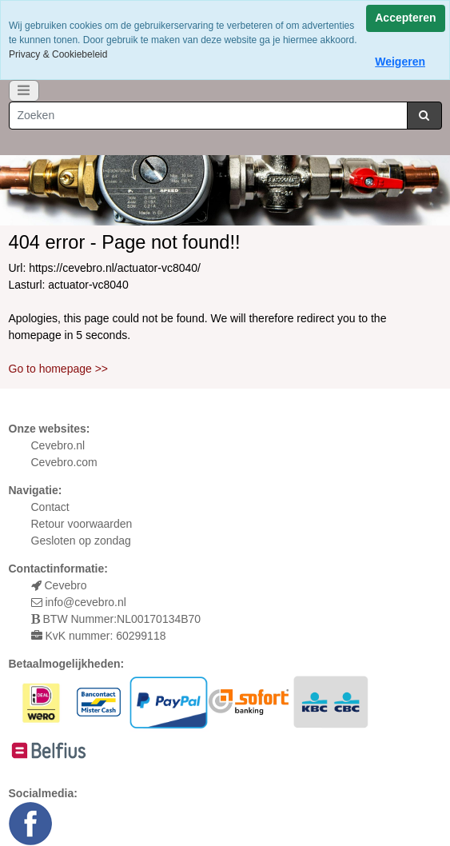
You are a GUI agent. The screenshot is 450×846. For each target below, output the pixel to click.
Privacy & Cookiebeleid (58, 54)
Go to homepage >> (59, 368)
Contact (50, 507)
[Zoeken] (208, 116)
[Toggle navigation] (24, 91)
